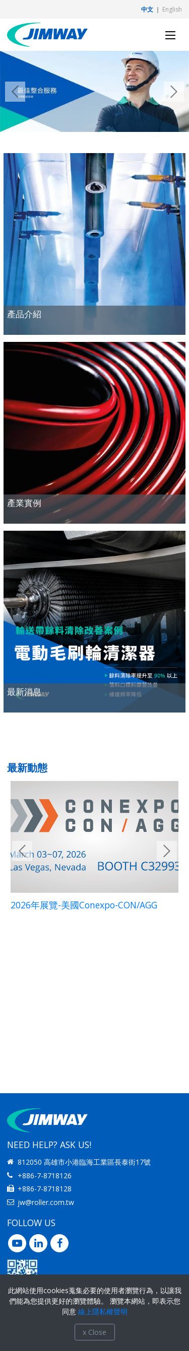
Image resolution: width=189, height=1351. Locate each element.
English (172, 9)
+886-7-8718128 (45, 1188)
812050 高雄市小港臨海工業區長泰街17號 (84, 1162)
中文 (147, 9)
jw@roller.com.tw (46, 1202)
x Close (94, 1332)
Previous (15, 92)
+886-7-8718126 (45, 1175)
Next (174, 92)
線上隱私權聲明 (103, 1311)
